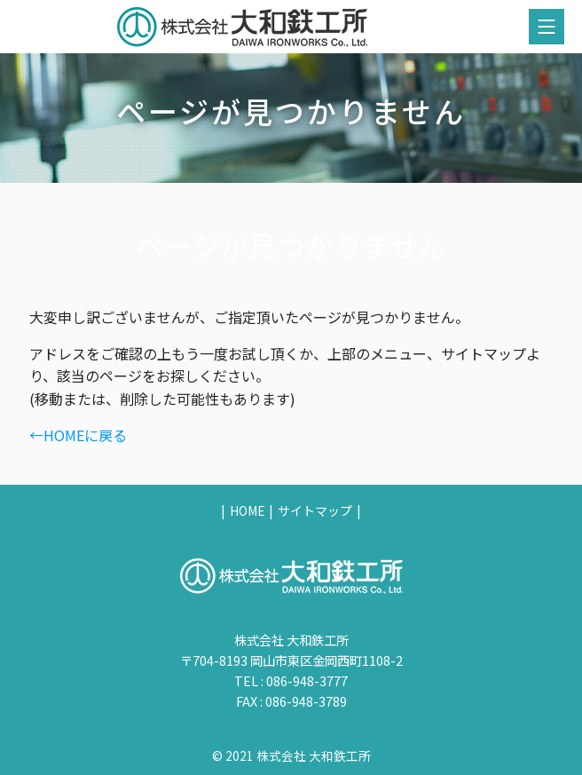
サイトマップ (315, 510)
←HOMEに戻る (78, 435)
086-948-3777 (307, 680)
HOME (247, 510)
